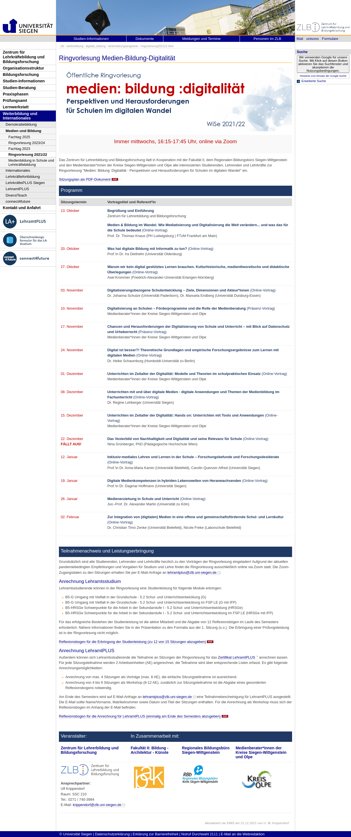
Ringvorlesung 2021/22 (27, 154)
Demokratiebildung (21, 124)
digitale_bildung (96, 46)
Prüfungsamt (15, 100)
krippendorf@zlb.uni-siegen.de (97, 805)
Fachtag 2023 (19, 149)
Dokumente (144, 39)
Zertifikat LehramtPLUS (236, 657)
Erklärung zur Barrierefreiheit (155, 834)
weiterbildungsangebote (123, 46)
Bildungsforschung (21, 74)
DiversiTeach (16, 195)
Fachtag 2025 (19, 137)
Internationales (18, 170)
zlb (62, 46)
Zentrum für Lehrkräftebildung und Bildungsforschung (23, 57)
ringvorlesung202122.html (156, 46)
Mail (300, 39)
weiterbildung (74, 46)
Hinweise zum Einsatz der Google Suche (323, 76)
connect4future (18, 201)
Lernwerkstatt (15, 107)
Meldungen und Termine (201, 39)
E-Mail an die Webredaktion (242, 834)
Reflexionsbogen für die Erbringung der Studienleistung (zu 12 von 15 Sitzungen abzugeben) (132, 642)
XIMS (230, 823)
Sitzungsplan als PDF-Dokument (85, 179)
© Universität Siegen (75, 834)
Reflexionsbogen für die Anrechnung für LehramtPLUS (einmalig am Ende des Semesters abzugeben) (140, 716)
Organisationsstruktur (23, 68)
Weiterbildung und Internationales (20, 116)
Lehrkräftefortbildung (23, 176)
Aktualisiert (213, 823)
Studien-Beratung (19, 87)
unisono (312, 39)
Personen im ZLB (267, 39)
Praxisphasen (15, 94)
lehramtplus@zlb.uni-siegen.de (191, 572)
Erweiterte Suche (314, 81)
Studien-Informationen (24, 81)
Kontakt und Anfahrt (22, 207)
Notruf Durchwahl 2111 (199, 834)
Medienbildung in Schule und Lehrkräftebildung (31, 162)
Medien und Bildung (23, 131)
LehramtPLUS (17, 189)
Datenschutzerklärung (112, 834)
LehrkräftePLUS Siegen (25, 183)
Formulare (330, 39)
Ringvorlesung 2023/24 (26, 143)
